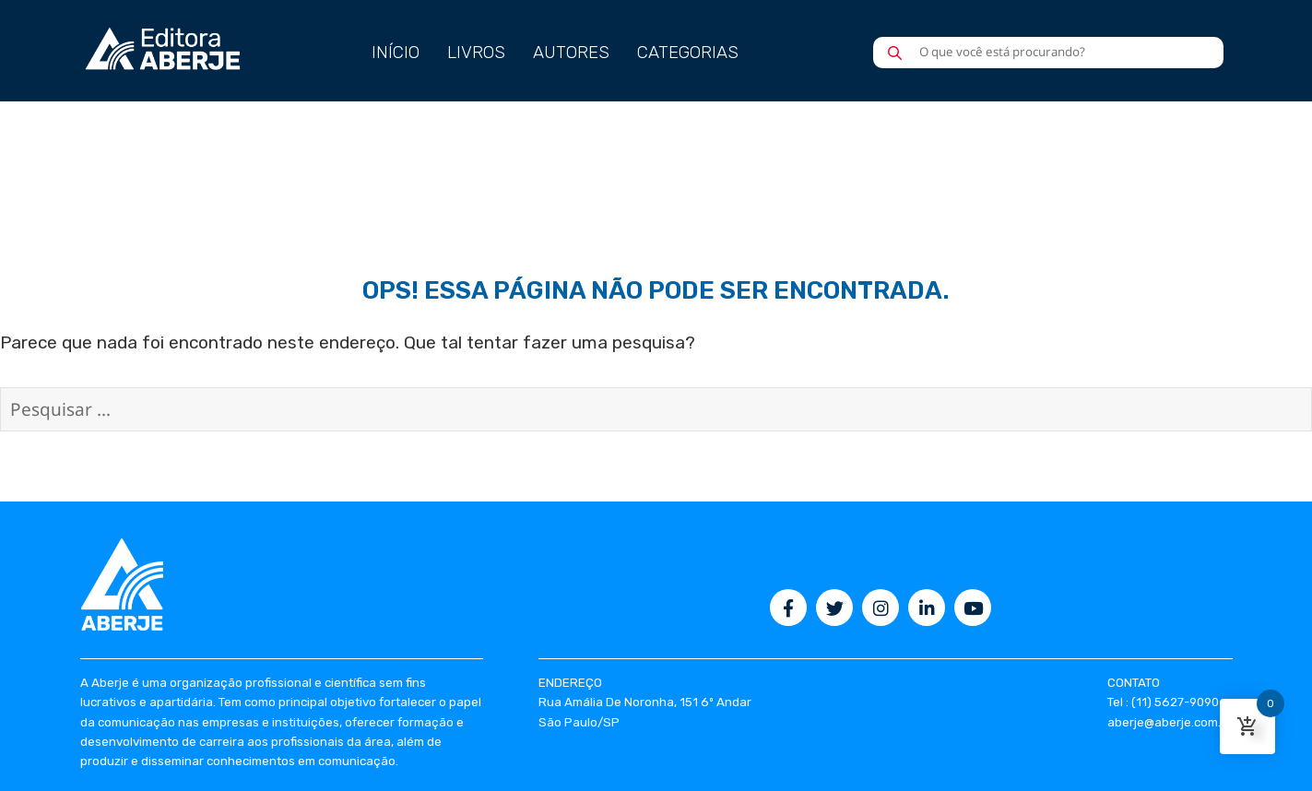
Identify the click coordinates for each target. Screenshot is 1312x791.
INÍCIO (396, 52)
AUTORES (571, 52)
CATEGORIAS (688, 52)
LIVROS (476, 52)
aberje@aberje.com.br (1170, 722)
